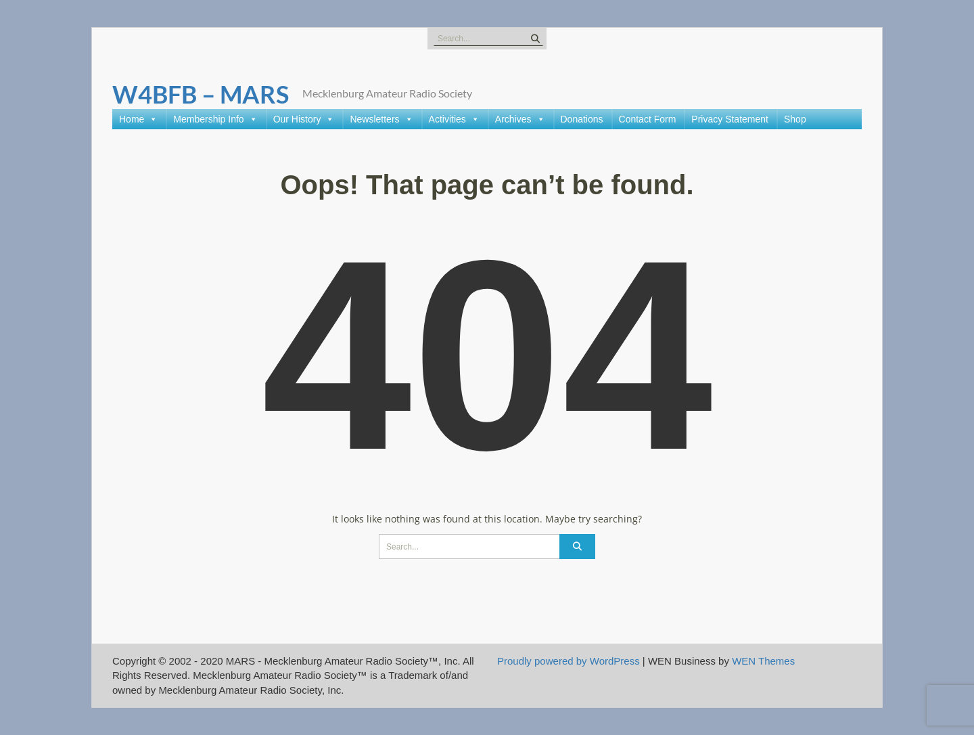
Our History (304, 119)
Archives (520, 119)
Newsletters (381, 119)
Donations (582, 119)
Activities (454, 119)
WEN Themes (763, 661)
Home (138, 119)
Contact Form (647, 119)
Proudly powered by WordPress (568, 661)
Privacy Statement (729, 119)
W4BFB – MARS (200, 94)
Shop (795, 119)
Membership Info (215, 119)
